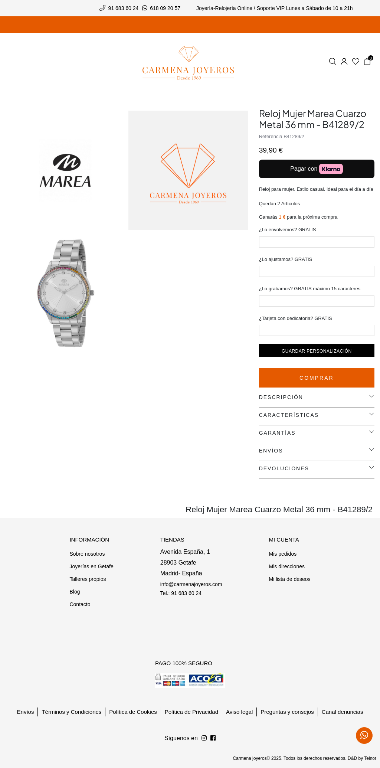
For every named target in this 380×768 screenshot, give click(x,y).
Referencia (270, 136)
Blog (74, 592)
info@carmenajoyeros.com (191, 584)
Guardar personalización (317, 351)
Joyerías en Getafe (91, 566)
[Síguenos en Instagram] (213, 738)
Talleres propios (87, 579)
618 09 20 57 (165, 8)
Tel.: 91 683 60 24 (181, 593)
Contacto (79, 604)
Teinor (370, 758)
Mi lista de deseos (289, 579)
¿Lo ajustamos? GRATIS (285, 259)
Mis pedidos (283, 554)
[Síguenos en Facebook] (204, 738)
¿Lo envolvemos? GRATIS (287, 229)
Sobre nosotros (87, 554)
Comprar (316, 378)
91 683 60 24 (123, 8)
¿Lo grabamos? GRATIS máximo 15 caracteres (310, 288)
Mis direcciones (286, 566)
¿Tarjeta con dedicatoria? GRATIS (295, 318)
